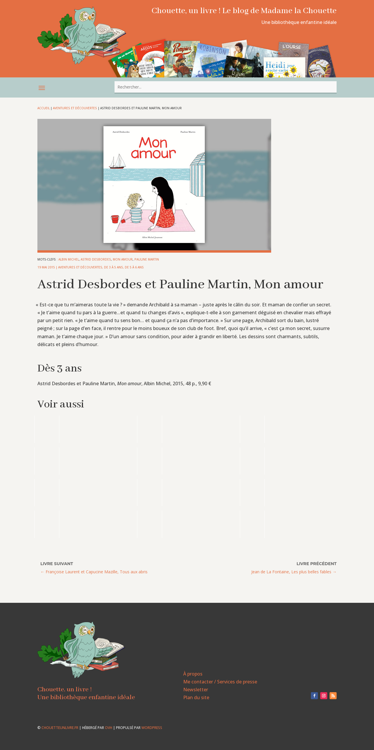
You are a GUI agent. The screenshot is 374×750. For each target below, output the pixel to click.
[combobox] (226, 87)
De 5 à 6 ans (134, 267)
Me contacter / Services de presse (220, 681)
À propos (192, 674)
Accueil (43, 108)
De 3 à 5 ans (113, 267)
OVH (108, 727)
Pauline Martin (146, 259)
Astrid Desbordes (96, 259)
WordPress (151, 727)
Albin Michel (68, 259)
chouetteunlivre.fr (59, 727)
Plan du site (196, 697)
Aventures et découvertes (75, 108)
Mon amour (123, 259)
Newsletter (195, 689)
